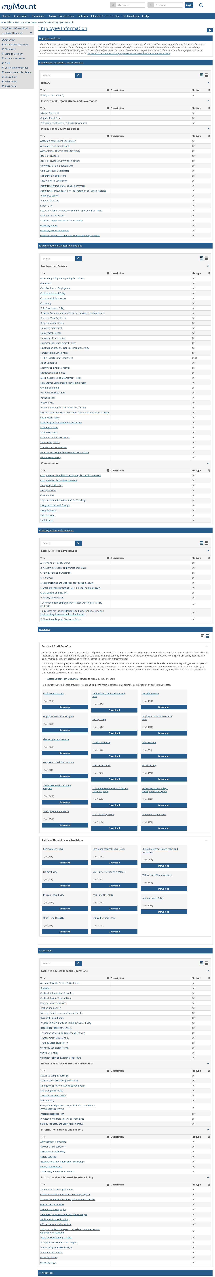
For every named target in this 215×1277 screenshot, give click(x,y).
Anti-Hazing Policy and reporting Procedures (62, 278)
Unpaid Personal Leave (104, 917)
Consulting (45, 303)
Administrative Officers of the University (60, 150)
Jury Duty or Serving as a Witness (109, 871)
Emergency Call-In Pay (51, 485)
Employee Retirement (51, 327)
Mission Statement (49, 113)
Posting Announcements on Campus (58, 1242)
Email (6, 63)
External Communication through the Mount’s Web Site (67, 1199)
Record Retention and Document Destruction (63, 407)
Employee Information (43, 22)
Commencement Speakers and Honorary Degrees (65, 1194)
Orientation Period (49, 387)
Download (73, 707)
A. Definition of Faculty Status (55, 562)
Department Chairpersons (53, 175)
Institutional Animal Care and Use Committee (62, 185)
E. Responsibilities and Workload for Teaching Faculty (66, 582)
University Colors (48, 1257)
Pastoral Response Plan (52, 1113)
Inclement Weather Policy (53, 1095)
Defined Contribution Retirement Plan (109, 695)
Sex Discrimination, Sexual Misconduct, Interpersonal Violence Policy (74, 412)
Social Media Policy (49, 417)
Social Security (149, 765)
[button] (78, 75)
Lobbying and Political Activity (55, 367)
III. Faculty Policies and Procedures (56, 530)
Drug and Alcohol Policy (52, 323)
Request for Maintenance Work (56, 1027)
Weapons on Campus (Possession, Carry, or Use (64, 452)
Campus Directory (12, 53)
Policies (82, 16)
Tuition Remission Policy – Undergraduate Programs (155, 790)
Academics (21, 16)
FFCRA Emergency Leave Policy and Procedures (160, 850)
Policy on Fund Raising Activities (56, 1237)
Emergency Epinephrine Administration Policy (62, 1085)
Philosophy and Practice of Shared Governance (63, 122)
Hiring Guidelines (48, 362)
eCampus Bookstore (13, 58)
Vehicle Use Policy (49, 1052)
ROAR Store (9, 86)
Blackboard (9, 49)
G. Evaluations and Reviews (53, 592)
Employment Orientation (52, 337)
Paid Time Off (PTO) (103, 894)
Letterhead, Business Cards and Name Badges (63, 1214)
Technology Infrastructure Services (57, 1171)
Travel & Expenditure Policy (54, 1042)
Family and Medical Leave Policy (109, 848)
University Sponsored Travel (54, 1047)
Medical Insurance (102, 765)
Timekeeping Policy (50, 442)
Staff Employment (49, 427)
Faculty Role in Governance (53, 180)
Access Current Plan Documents (63, 678)
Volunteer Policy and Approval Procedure (60, 1057)
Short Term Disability (53, 917)
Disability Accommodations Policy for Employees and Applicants (72, 313)
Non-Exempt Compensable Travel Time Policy (63, 382)
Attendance (46, 283)
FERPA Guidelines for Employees (56, 357)
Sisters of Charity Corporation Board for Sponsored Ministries (71, 210)
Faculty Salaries (48, 490)
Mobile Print (9, 76)
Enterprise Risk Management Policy (58, 342)
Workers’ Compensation (154, 814)
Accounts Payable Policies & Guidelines (59, 983)
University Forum (48, 225)
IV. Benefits (44, 629)
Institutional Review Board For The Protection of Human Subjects (73, 190)
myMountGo (9, 81)
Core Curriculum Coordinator (54, 170)
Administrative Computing (53, 1141)
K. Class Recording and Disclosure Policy (60, 619)
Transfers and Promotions (53, 447)
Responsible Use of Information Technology (62, 1161)
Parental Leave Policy (152, 898)
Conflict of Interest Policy (52, 293)
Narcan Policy (47, 1100)
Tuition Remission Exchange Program (57, 787)
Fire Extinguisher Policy (51, 1090)
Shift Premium (47, 515)
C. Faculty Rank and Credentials (56, 572)
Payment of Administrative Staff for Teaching (62, 500)
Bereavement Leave (53, 848)
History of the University (52, 95)
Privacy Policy (47, 402)
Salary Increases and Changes (55, 505)
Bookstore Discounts (53, 693)
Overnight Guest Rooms (52, 1017)
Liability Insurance (101, 742)
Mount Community (105, 16)
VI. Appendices (46, 1272)
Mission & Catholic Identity (16, 72)
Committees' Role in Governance (56, 165)
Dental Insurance (150, 693)
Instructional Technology (52, 1151)
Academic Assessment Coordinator (58, 141)
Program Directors (49, 200)
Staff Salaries (46, 520)
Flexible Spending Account (56, 739)
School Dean (46, 205)
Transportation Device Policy (54, 1037)
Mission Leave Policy (53, 894)
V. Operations (46, 950)
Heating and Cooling (50, 1008)
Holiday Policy (50, 871)
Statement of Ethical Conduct (55, 437)
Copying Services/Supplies (53, 1002)
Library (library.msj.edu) (15, 67)
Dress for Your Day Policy (53, 318)
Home (6, 16)
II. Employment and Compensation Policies (60, 245)
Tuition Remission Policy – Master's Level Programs (110, 790)
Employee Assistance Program (58, 716)
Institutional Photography (53, 1209)
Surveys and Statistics (51, 1166)
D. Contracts (46, 577)
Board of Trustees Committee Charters (60, 160)
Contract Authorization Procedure (57, 993)
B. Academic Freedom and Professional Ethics (63, 567)
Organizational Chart (50, 118)
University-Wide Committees (54, 230)
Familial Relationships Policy (54, 352)
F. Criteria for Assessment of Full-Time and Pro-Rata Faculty (70, 587)
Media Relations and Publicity (55, 1219)
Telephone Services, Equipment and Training (62, 1032)
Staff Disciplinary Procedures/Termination (61, 422)
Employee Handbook (64, 22)
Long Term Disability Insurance (58, 762)
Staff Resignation (48, 432)
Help (145, 16)
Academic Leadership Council (55, 145)
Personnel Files (47, 397)
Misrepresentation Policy (52, 372)
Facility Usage (99, 719)
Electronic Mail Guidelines (53, 1146)
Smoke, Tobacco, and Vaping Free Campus (61, 1123)
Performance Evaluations (52, 392)
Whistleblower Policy (50, 457)
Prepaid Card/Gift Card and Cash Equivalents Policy (65, 1022)
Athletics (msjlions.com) (15, 44)
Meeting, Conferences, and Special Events (61, 1013)
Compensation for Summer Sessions (58, 480)
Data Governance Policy (52, 308)
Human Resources (61, 16)
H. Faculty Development (52, 597)
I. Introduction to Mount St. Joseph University (61, 62)
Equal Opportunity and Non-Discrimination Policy (64, 347)
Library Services (48, 1156)
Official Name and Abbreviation (56, 1224)
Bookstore (45, 988)
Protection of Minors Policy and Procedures (62, 1118)
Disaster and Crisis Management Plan (59, 1080)
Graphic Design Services (52, 1204)
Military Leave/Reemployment (157, 875)
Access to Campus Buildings (54, 1075)
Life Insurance (149, 742)
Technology (130, 16)
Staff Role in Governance (52, 215)
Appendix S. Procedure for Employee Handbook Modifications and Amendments (129, 53)
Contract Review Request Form (56, 998)
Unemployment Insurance (56, 811)
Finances (38, 16)
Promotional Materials (51, 1252)
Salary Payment (48, 510)
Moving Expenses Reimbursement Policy (60, 377)
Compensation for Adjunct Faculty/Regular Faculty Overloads (70, 475)
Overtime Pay (47, 495)
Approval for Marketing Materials (56, 1189)
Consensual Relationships (53, 298)
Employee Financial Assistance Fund (157, 718)
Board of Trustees (49, 155)
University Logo (48, 1262)
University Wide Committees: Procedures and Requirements (70, 235)
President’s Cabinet (49, 195)
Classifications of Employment (55, 288)
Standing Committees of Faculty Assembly (61, 220)
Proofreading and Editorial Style (56, 1247)
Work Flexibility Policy (103, 814)
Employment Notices (50, 333)
